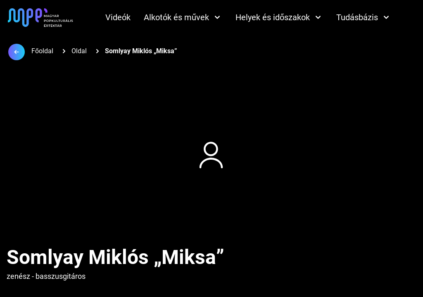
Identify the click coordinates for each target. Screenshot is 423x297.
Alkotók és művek (183, 17)
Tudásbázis (363, 17)
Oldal (79, 51)
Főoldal (42, 51)
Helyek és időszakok (279, 17)
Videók (118, 17)
